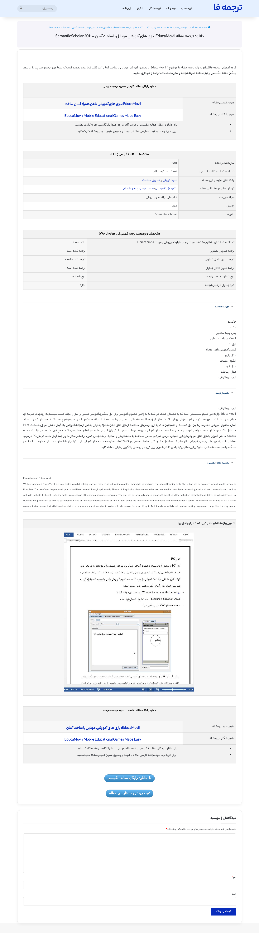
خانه (207, 28)
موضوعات (171, 9)
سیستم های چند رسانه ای (138, 188)
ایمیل (232, 894)
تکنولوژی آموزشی (166, 188)
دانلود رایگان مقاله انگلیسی (129, 778)
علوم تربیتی (170, 180)
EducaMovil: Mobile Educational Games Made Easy (102, 116)
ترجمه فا (188, 9)
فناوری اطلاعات (151, 180)
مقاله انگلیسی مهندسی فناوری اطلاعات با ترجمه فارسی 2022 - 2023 (170, 28)
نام (234, 878)
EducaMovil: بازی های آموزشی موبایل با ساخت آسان (103, 728)
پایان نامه (126, 9)
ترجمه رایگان (155, 9)
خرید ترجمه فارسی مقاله (129, 793)
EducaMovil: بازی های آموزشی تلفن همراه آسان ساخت (103, 104)
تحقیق (140, 9)
